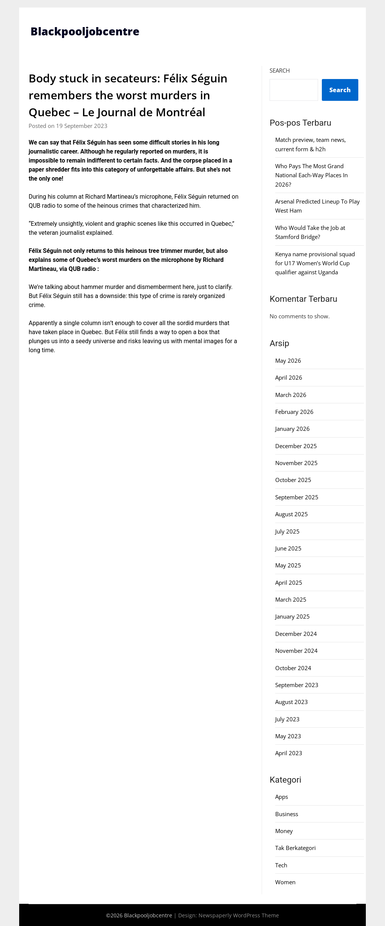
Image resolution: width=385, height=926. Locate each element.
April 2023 (288, 753)
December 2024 (296, 633)
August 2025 (291, 514)
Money (284, 831)
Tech (281, 865)
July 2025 (287, 531)
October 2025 (293, 480)
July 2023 (287, 718)
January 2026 (292, 428)
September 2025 (296, 497)
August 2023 (291, 702)
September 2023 (296, 685)
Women (285, 882)
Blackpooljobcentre (87, 31)
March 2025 (290, 599)
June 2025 (288, 548)
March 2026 (290, 394)
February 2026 (294, 411)
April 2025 (288, 582)
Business (286, 814)
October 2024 (293, 667)
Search (280, 70)
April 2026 (288, 377)
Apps (281, 796)
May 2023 (288, 736)
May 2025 (288, 565)
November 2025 (296, 463)
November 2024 (296, 650)
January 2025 (292, 616)
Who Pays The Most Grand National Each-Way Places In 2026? (311, 175)
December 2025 (296, 445)
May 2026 (288, 360)
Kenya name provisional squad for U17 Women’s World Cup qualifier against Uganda (315, 263)
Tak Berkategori (295, 847)
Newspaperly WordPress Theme (239, 914)
